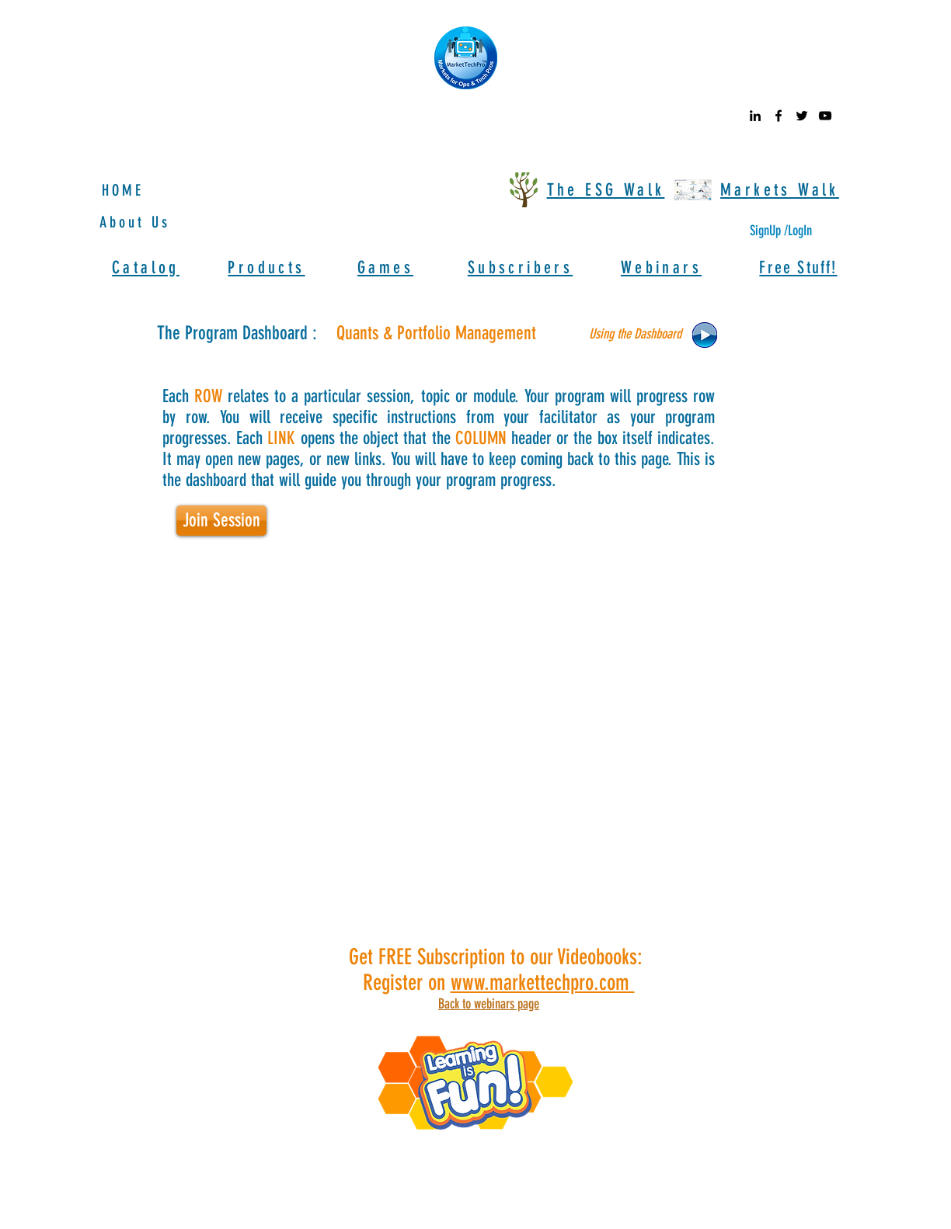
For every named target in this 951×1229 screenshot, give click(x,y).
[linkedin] (755, 115)
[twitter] (802, 115)
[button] (636, 334)
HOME (123, 190)
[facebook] (778, 115)
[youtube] (825, 115)
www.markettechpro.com (543, 982)
